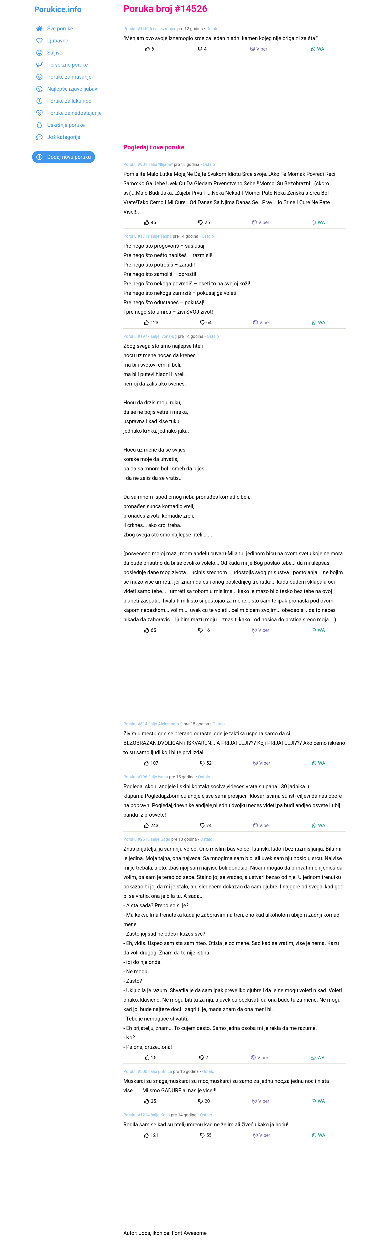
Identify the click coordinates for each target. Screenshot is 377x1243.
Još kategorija (58, 137)
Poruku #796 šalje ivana (145, 776)
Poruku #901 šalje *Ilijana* (148, 164)
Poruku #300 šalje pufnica (147, 1071)
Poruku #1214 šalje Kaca (146, 1114)
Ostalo (212, 28)
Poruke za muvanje (63, 77)
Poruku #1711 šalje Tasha (147, 236)
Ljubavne (52, 40)
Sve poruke (54, 28)
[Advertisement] (234, 95)
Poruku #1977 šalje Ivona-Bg (150, 336)
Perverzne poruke (62, 65)
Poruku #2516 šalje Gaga (146, 839)
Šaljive (49, 53)
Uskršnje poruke (60, 125)
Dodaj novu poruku (63, 157)
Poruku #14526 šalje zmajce (149, 28)
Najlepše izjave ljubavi (67, 89)
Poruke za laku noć (63, 101)
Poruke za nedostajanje (69, 113)
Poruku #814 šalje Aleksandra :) (152, 723)
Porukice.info (58, 9)
